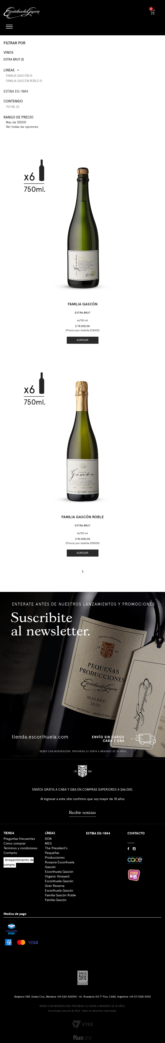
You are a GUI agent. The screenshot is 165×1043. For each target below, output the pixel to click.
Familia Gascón (56, 900)
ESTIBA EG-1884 (16, 91)
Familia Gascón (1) (19, 75)
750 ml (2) (12, 107)
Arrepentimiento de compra (19, 862)
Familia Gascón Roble (60, 895)
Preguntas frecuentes (19, 839)
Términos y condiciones (20, 848)
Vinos (8, 52)
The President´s (56, 848)
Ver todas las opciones (22, 127)
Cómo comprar (15, 843)
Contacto (10, 853)
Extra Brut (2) (14, 59)
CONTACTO (136, 833)
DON (48, 839)
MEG (48, 843)
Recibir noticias (82, 812)
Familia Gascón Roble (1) (24, 81)
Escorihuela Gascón (59, 890)
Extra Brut (82, 312)
